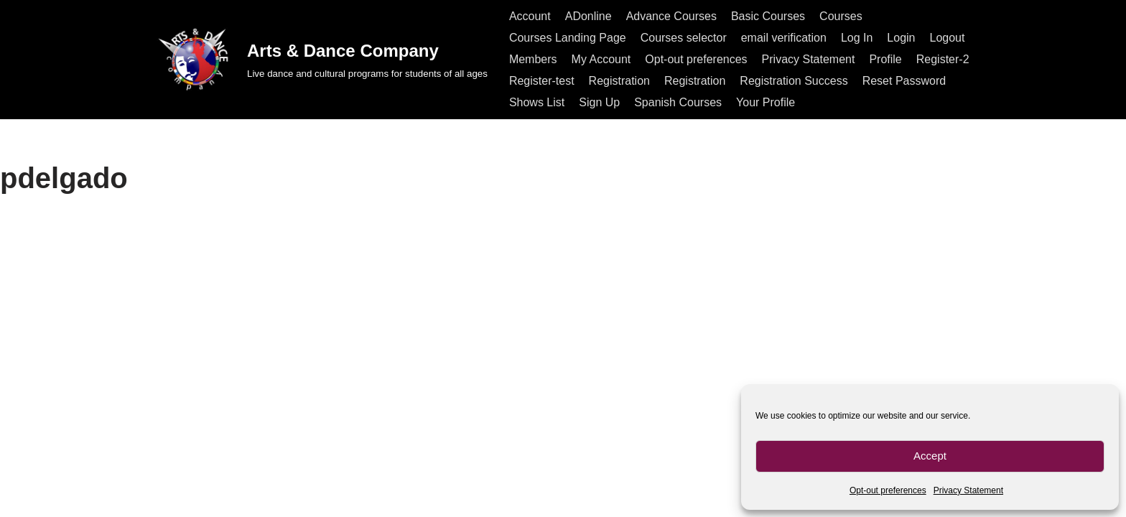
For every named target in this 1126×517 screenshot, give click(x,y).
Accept (929, 456)
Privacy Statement (968, 490)
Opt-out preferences (888, 490)
